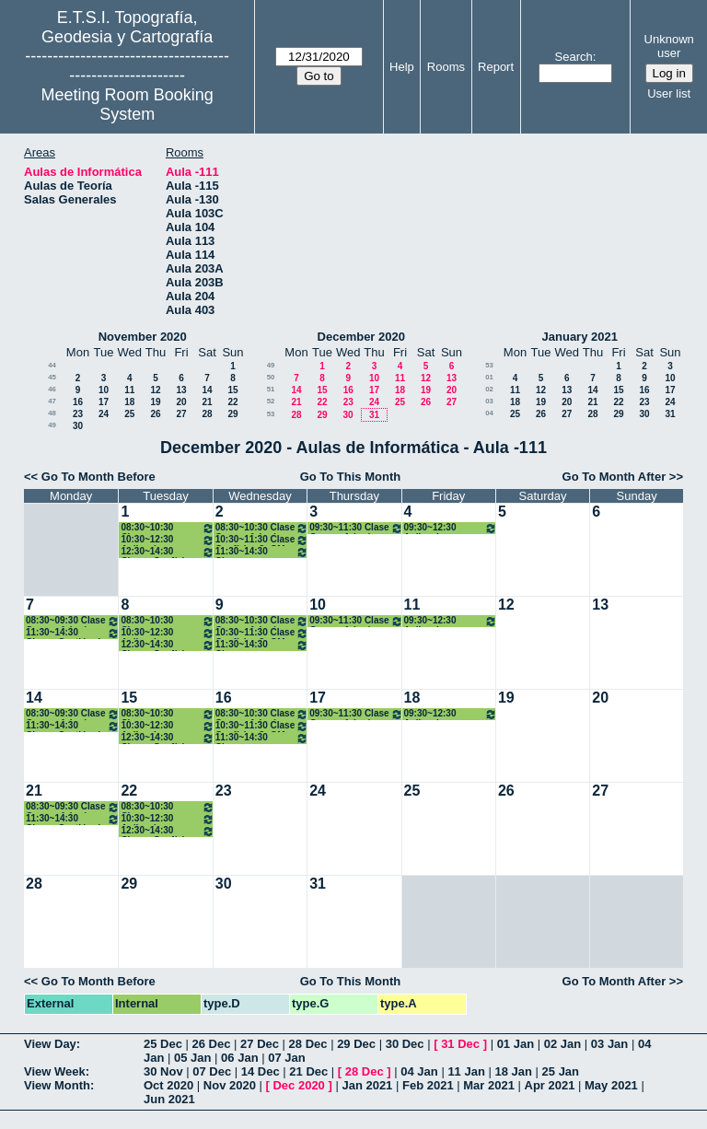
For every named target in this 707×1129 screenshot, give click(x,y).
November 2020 (143, 336)
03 (489, 401)
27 (181, 414)
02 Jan (562, 1044)
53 (271, 414)
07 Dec (211, 1071)
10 (104, 390)
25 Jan (560, 1071)
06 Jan (239, 1058)
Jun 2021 (169, 1099)
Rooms (446, 67)
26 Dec (211, 1044)
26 (155, 414)
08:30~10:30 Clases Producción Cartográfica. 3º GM (167, 528)
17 (104, 402)
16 (78, 402)
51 (271, 389)
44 (52, 365)
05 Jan (192, 1058)
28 (207, 414)
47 (52, 401)
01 (489, 377)
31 (374, 415)
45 (52, 377)
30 (78, 426)
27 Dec (259, 1044)
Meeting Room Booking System (127, 104)
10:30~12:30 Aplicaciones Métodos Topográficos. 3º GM (167, 540)
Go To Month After (614, 476)
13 (181, 390)
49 (52, 425)
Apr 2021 (550, 1085)
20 (181, 402)
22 (232, 402)
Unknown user (669, 46)
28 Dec (308, 1044)
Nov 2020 (229, 1085)
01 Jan (515, 1044)
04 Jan (418, 1071)
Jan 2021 (367, 1085)
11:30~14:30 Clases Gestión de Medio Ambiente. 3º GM (73, 633)
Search (574, 57)
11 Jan (465, 1071)
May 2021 (611, 1085)
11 (129, 390)
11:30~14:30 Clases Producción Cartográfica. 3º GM (261, 552)
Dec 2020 (298, 1085)
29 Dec (356, 1044)
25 (129, 414)
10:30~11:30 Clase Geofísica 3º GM (261, 540)
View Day (50, 1044)
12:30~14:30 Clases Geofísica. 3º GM (167, 552)
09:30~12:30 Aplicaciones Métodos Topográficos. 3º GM (450, 528)
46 (52, 389)
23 (78, 414)
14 (207, 390)
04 (489, 413)
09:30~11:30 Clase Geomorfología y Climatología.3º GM (355, 528)
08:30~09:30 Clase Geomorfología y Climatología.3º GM (73, 621)
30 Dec (405, 1044)
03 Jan (609, 1044)
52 (271, 401)
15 (232, 390)
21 (207, 402)
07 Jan (286, 1058)
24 (104, 414)
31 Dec (460, 1044)
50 (271, 377)
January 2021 (580, 336)
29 (232, 414)
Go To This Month (350, 476)
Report (496, 67)
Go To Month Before (98, 476)
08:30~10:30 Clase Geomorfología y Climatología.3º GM (261, 528)
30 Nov (163, 1071)
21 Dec (308, 1071)
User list (668, 93)
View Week (55, 1071)
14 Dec (260, 1071)
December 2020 (361, 336)
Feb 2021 (428, 1085)
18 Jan (512, 1071)
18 (129, 402)
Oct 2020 (168, 1085)
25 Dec (163, 1044)
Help (401, 67)
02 (489, 389)
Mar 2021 (489, 1085)
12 (155, 390)
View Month (57, 1085)
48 (52, 413)
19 (155, 402)
